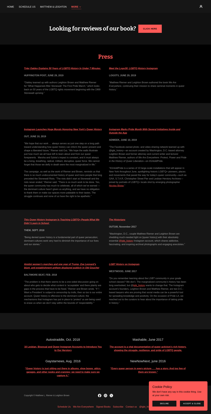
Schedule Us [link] (27, 7)
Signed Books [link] (103, 406)
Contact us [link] (131, 406)
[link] (100, 395)
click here (150, 29)
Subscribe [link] (118, 406)
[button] (76, 7)
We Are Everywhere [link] (83, 406)
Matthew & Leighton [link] (53, 7)
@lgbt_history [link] (146, 406)
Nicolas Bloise (116, 185)
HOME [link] (10, 7)
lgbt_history (139, 285)
